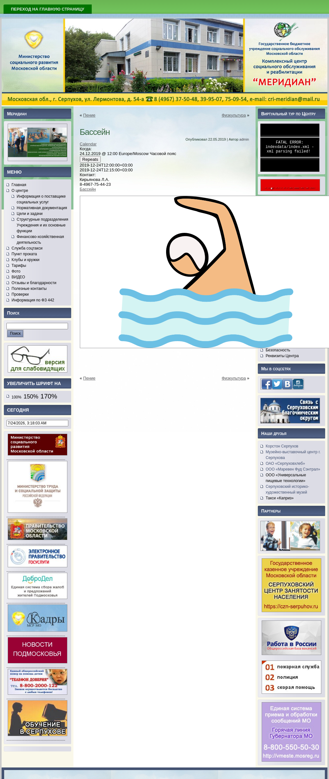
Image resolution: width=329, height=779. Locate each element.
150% (30, 396)
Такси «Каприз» (279, 498)
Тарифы (19, 265)
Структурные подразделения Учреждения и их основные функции (42, 225)
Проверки (20, 294)
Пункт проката (24, 254)
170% (48, 396)
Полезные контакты (29, 288)
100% (16, 397)
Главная (19, 185)
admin (244, 139)
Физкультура (234, 115)
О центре (20, 190)
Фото (16, 271)
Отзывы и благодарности (34, 283)
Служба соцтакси (27, 248)
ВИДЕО (18, 277)
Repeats (90, 159)
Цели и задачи (30, 213)
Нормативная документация (42, 208)
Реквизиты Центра (282, 356)
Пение (89, 115)
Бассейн (88, 189)
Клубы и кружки (25, 260)
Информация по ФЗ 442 (33, 300)
